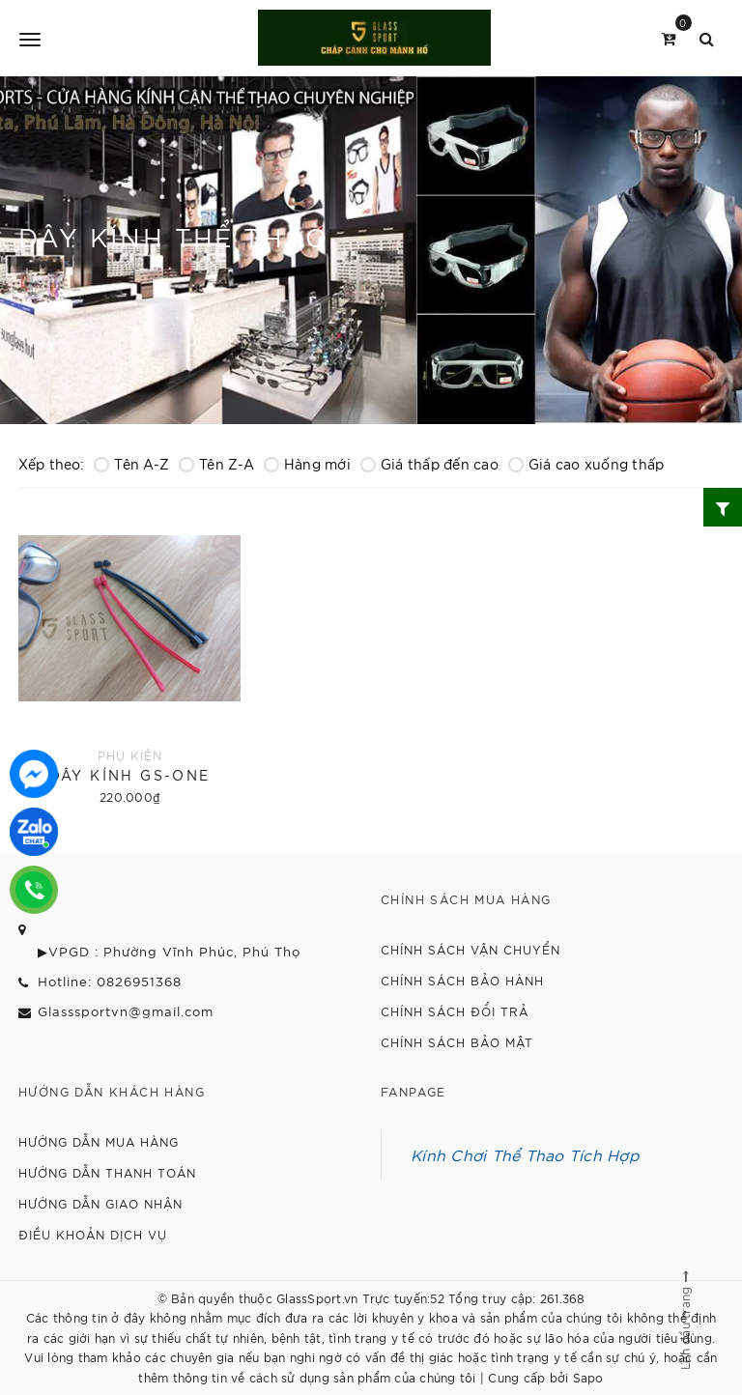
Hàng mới (307, 463)
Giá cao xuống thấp (586, 463)
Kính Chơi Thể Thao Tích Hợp (525, 1154)
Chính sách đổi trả (454, 1011)
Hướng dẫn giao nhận (100, 1203)
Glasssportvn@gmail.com (126, 1011)
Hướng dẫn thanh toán (107, 1172)
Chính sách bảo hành (462, 980)
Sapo (588, 1377)
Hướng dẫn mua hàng (98, 1141)
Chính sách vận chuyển (470, 949)
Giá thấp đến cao (429, 463)
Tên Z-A (216, 463)
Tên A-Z (131, 463)
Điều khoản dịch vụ (92, 1234)
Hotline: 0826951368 (110, 981)
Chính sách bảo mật (457, 1042)
